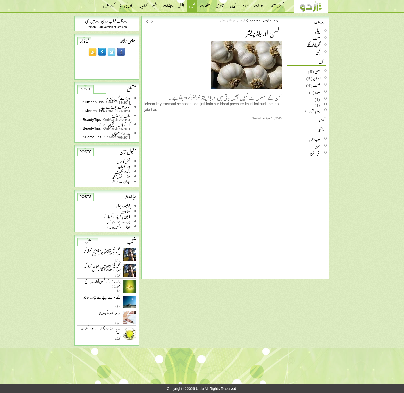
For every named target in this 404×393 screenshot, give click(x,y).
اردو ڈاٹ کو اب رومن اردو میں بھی (106, 21)
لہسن (318, 71)
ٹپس (192, 6)
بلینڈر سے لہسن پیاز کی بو (118, 226)
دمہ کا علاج (124, 166)
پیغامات (167, 3)
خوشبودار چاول (123, 206)
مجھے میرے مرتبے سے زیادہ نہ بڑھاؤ (102, 299)
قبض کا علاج (123, 161)
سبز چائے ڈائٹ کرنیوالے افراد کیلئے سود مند (101, 331)
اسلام (245, 3)
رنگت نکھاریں (122, 171)
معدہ (318, 92)
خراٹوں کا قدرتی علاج (110, 314)
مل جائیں (84, 40)
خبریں (233, 3)
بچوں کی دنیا (126, 3)
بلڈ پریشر (316, 110)
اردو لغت (259, 3)
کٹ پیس (109, 3)
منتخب (88, 241)
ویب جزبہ (315, 139)
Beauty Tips (92, 119)
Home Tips (93, 137)
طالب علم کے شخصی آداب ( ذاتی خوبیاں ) (103, 284)
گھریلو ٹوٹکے (314, 45)
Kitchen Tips (94, 102)
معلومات (205, 3)
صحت (254, 20)
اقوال (181, 3)
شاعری (220, 3)
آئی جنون (315, 153)
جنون (318, 146)
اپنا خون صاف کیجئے (120, 182)
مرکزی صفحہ (278, 3)
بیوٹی (318, 31)
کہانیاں (142, 3)
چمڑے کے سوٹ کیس (118, 221)
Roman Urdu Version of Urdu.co (107, 26)
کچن (318, 52)
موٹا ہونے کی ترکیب (119, 176)
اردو (276, 20)
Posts (85, 89)
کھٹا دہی (126, 211)
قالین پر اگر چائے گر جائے (117, 216)
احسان (317, 78)
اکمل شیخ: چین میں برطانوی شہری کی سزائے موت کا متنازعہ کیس (102, 252)
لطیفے (154, 3)
